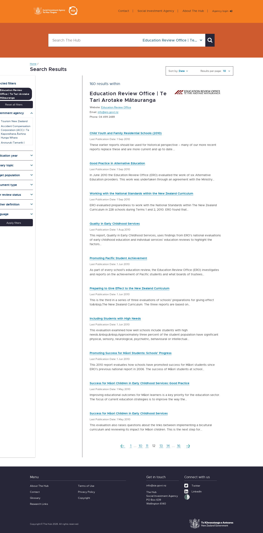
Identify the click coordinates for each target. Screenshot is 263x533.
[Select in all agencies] (168, 40)
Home (33, 63)
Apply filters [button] (51, 215)
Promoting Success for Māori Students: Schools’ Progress (141, 353)
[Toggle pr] (51, 187)
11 (147, 446)
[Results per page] (226, 71)
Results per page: (211, 70)
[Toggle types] (51, 178)
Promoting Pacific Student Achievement (125, 258)
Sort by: (173, 70)
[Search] (208, 40)
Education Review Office (116, 107)
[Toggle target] (51, 168)
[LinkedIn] (193, 491)
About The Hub (190, 11)
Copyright (84, 497)
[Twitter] (192, 485)
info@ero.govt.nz (108, 112)
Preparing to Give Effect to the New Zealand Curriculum (140, 288)
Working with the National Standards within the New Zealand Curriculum (155, 193)
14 (169, 446)
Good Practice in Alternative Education (125, 163)
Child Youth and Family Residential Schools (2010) (135, 133)
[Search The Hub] (91, 40)
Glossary (35, 497)
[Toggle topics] (51, 158)
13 (161, 446)
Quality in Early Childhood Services (121, 223)
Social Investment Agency (153, 11)
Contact (120, 11)
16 (180, 446)
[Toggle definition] (51, 197)
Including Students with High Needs (121, 318)
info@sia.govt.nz (156, 485)
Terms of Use (86, 485)
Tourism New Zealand (49, 114)
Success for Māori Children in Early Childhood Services (138, 413)
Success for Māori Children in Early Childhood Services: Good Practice (152, 383)
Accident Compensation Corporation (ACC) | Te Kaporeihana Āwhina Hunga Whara (53, 125)
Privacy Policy (86, 491)
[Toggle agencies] (51, 106)
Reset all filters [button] (51, 97)
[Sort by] (183, 71)
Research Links (39, 503)
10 (139, 446)
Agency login (220, 11)
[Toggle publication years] (51, 148)
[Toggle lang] (51, 207)
